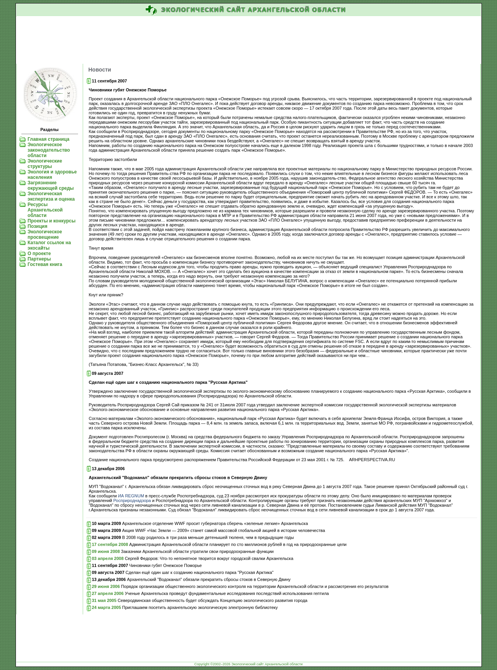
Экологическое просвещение (45, 234)
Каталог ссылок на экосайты (49, 245)
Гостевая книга (45, 264)
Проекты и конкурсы (51, 221)
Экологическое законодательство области (49, 150)
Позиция (37, 226)
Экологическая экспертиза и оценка (51, 196)
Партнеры (39, 259)
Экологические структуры (45, 163)
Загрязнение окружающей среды (51, 185)
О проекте (39, 253)
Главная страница (49, 139)
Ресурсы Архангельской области (45, 210)
